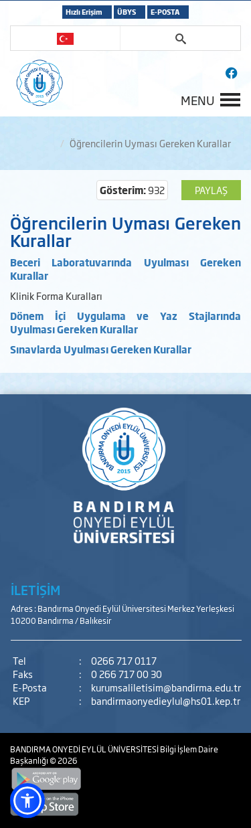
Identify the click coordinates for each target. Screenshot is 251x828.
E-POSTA (165, 12)
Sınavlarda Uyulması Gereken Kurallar (100, 349)
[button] (27, 800)
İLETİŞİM (35, 589)
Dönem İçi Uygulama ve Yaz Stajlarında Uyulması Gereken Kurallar (125, 322)
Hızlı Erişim (84, 12)
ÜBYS (126, 12)
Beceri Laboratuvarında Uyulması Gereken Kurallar (125, 268)
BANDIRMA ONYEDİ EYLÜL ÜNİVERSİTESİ (85, 749)
